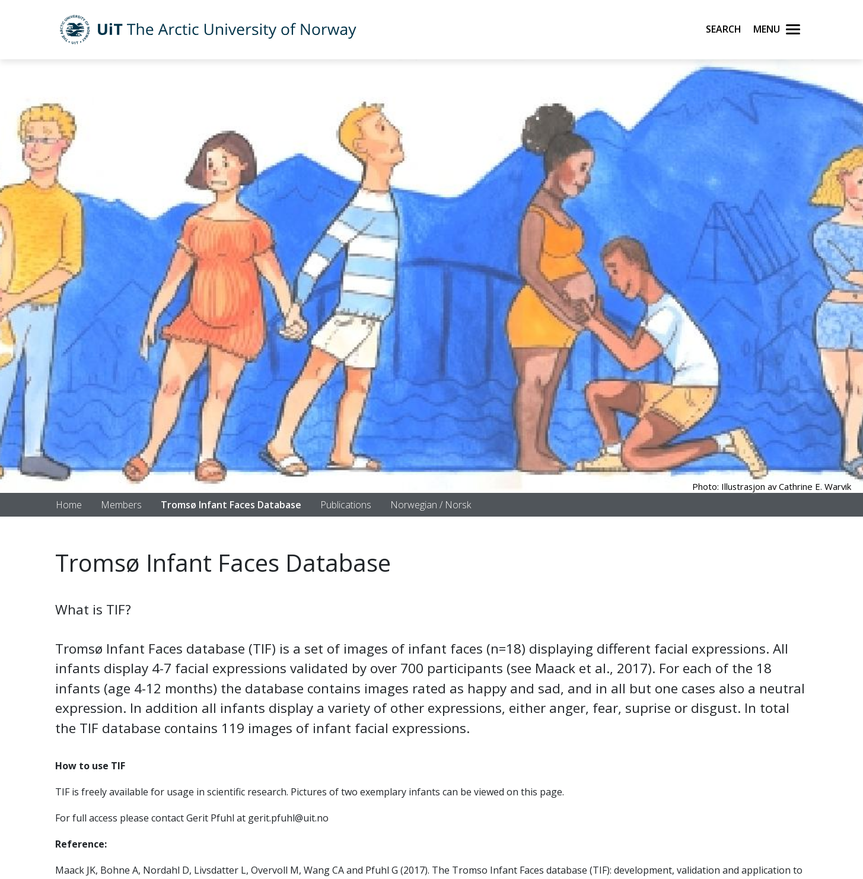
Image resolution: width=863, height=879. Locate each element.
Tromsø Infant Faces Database (231, 504)
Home (69, 504)
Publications (345, 504)
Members (121, 504)
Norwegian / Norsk (430, 504)
